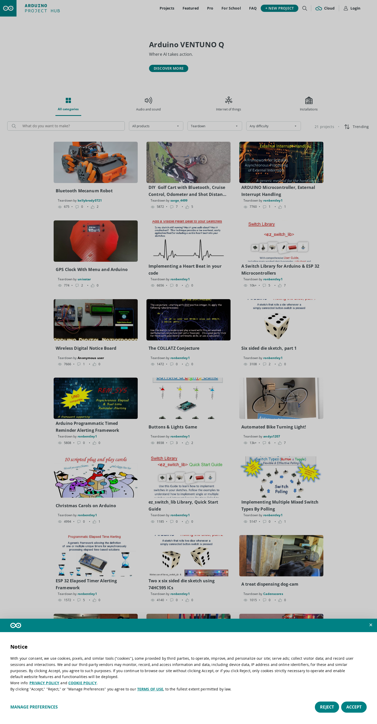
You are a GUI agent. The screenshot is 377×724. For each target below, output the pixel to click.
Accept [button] (354, 707)
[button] (371, 625)
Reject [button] (327, 707)
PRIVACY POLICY (44, 682)
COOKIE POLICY (82, 682)
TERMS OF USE (150, 689)
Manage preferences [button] (34, 707)
